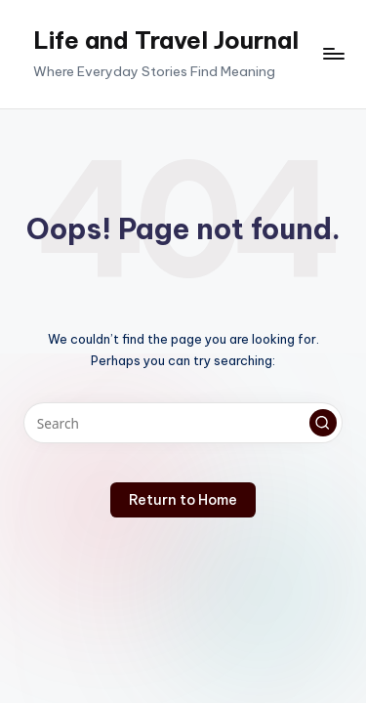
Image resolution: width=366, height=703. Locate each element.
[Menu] (333, 54)
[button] (323, 422)
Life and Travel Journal (166, 40)
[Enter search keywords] (183, 422)
